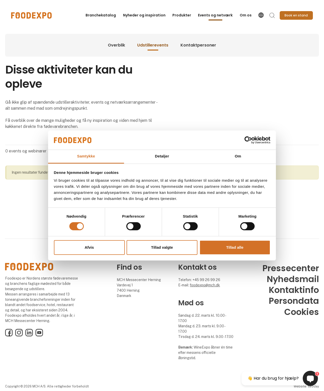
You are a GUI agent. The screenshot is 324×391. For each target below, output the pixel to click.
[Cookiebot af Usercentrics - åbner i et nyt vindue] (248, 140)
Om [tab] (238, 156)
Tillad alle (234, 247)
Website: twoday (306, 386)
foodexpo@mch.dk (205, 285)
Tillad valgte (162, 247)
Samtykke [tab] (86, 156)
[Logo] (31, 15)
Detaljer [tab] (162, 156)
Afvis (89, 247)
